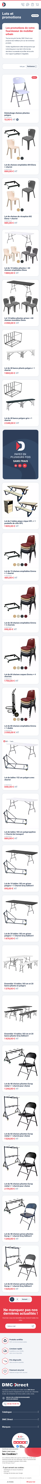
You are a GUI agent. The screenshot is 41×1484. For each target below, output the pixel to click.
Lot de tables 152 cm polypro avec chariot (19, 778)
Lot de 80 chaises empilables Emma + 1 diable (20, 727)
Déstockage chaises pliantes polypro (17, 114)
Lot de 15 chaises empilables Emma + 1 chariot (20, 572)
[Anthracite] (22, 158)
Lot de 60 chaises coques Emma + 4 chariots (20, 675)
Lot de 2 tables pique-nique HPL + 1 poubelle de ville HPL (20, 522)
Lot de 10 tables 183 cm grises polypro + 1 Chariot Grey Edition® (19, 884)
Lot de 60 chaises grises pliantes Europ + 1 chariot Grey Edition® (18, 1285)
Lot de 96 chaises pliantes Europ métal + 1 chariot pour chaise (18, 1185)
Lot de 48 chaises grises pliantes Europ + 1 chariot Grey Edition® (18, 1235)
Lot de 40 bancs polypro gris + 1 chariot (18, 419)
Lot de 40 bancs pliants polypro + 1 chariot (19, 369)
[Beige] (18, 158)
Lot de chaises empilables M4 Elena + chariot (20, 166)
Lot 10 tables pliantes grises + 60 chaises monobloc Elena (18, 319)
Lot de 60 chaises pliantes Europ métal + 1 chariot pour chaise (18, 1135)
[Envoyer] (33, 1326)
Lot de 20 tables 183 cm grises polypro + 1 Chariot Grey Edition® (19, 934)
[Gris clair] (18, 564)
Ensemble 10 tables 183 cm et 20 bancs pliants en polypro (18, 984)
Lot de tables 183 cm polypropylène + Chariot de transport (20, 833)
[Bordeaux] (25, 564)
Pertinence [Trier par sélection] (31, 66)
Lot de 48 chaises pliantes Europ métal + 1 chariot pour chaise (18, 1084)
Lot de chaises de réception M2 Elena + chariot (18, 217)
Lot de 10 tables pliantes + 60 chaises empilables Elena (17, 269)
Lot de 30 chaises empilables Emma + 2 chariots (20, 624)
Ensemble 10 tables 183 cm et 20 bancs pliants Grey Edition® (18, 1034)
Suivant (26, 1299)
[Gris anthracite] (22, 564)
